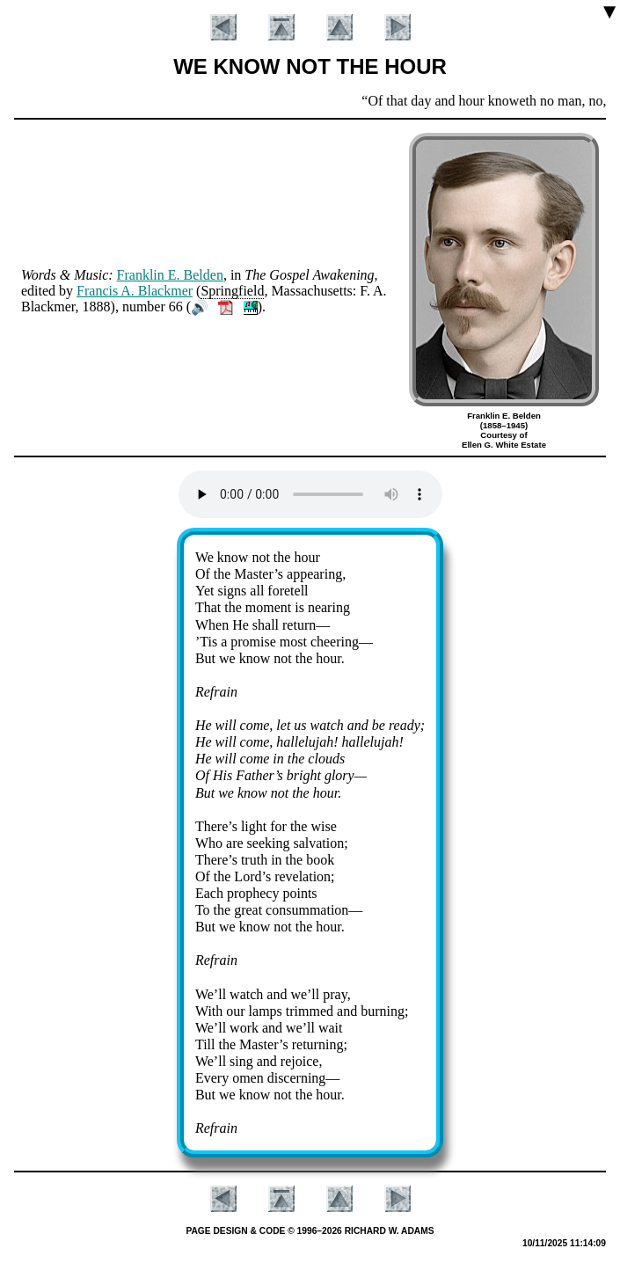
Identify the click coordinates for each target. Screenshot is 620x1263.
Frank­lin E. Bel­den (170, 274)
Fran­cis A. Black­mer (135, 290)
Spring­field (232, 290)
